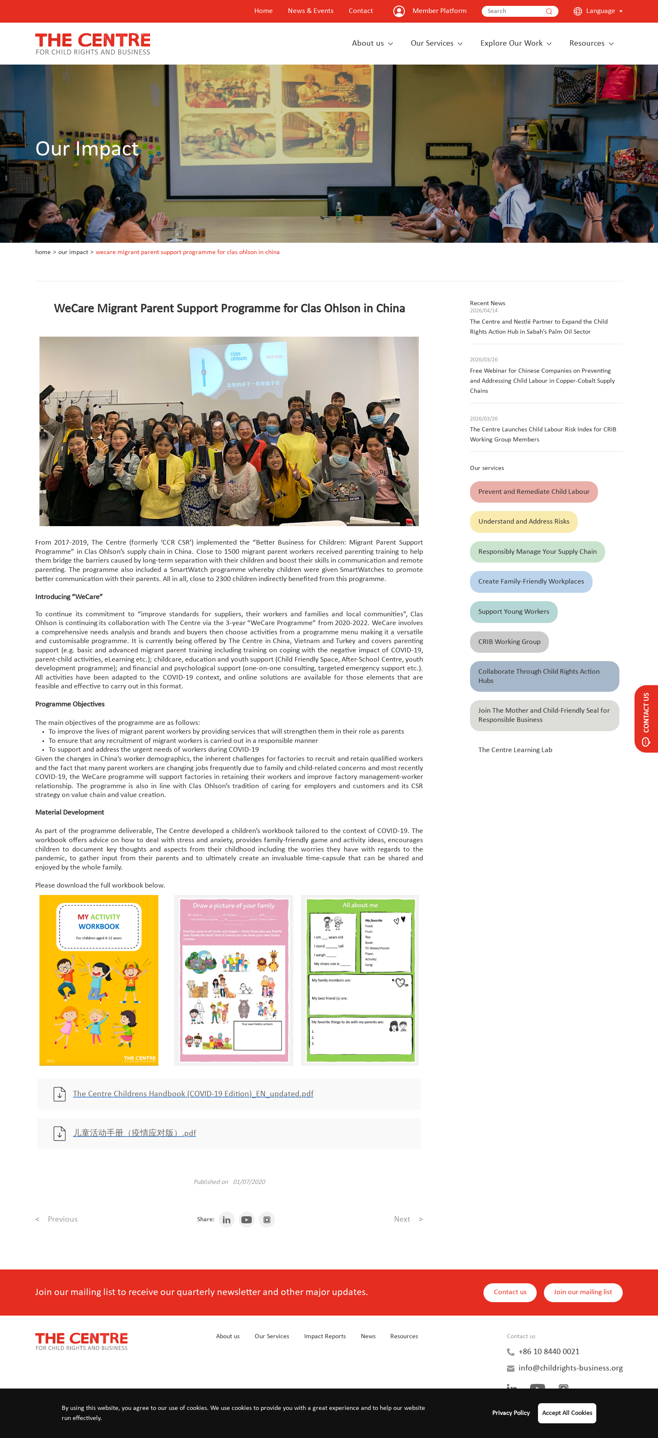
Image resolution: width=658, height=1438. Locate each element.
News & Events (311, 11)
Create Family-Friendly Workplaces (531, 582)
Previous (56, 1221)
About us (368, 43)
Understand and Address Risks (523, 522)
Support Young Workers (513, 612)
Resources (587, 43)
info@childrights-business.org (571, 1370)
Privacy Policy (511, 1413)
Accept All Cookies (567, 1413)
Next (408, 1221)
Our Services (432, 43)
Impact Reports (325, 1338)
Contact (361, 11)
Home (263, 11)
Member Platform (440, 11)
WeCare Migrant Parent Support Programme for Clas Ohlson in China (188, 252)
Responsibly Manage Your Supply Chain (537, 552)
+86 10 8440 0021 (549, 1354)
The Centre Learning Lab (515, 750)
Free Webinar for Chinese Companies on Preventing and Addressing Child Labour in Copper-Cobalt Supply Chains (542, 381)
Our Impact (73, 252)
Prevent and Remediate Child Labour (534, 492)
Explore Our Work (511, 43)
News (368, 1338)
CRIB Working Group (509, 642)
